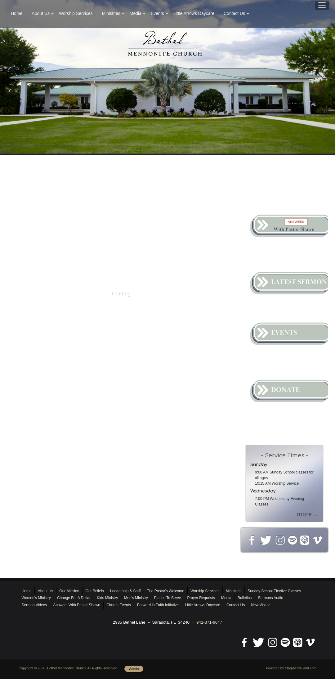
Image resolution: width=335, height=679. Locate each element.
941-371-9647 (209, 622)
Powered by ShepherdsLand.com (291, 668)
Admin (134, 669)
